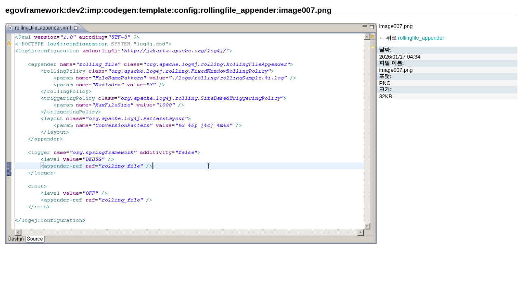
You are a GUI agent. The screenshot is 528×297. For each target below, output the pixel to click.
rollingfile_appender (421, 38)
